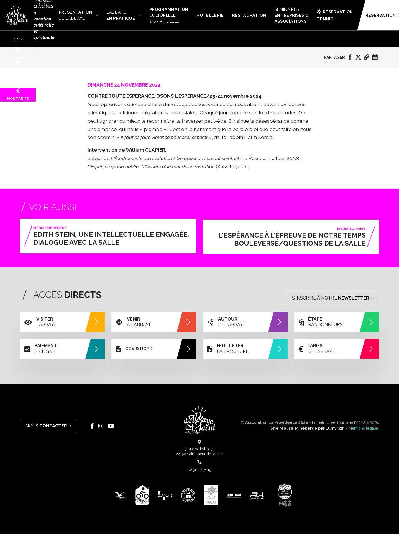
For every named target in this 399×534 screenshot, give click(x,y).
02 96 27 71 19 (18, 53)
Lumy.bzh (335, 428)
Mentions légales (364, 428)
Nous (46, 425)
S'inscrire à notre (330, 297)
